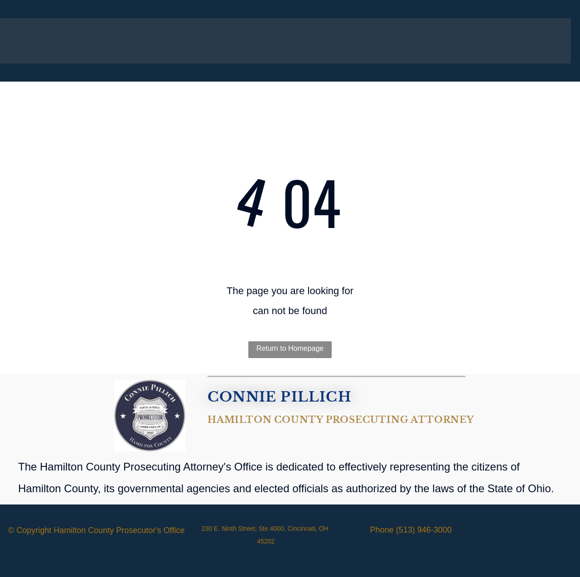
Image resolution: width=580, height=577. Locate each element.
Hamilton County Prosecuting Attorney (341, 419)
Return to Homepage (290, 348)
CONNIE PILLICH (279, 396)
